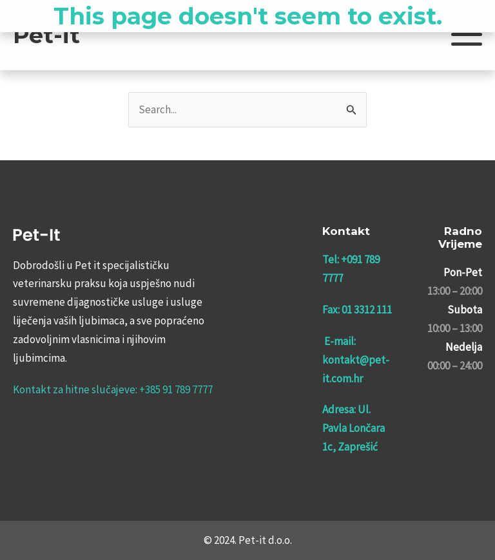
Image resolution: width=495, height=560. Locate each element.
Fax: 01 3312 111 (357, 310)
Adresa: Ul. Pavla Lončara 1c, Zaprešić (353, 428)
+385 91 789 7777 (176, 389)
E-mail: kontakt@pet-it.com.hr (355, 360)
